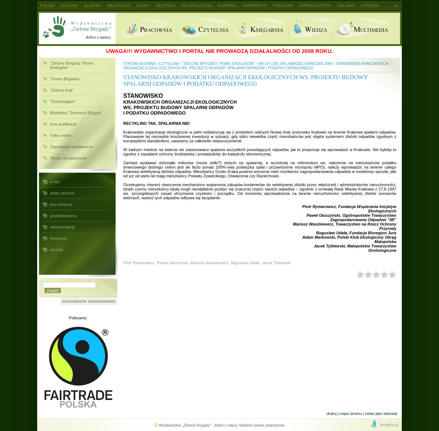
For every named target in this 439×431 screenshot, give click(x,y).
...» (394, 5)
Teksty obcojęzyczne (68, 158)
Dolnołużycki (196, 5)
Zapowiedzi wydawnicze (71, 147)
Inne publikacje (63, 124)
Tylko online (60, 135)
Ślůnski (92, 5)
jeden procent (62, 193)
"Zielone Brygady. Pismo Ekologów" (71, 65)
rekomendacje (62, 227)
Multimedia (366, 28)
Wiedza (310, 28)
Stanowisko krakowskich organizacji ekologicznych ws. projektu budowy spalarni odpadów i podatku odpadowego (255, 66)
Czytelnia (205, 28)
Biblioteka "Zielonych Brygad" (76, 113)
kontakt (56, 249)
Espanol (227, 5)
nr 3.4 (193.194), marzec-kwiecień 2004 (295, 64)
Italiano (346, 5)
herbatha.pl (389, 425)
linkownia (58, 238)
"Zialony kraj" (61, 90)
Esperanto (254, 5)
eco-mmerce (61, 204)
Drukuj (332, 414)
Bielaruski (119, 5)
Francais (283, 5)
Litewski (370, 5)
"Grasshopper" (63, 101)
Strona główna (139, 64)
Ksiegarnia (261, 28)
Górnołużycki (315, 5)
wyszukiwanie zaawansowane (89, 301)
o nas (55, 182)
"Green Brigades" (65, 79)
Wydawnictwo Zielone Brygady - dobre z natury (77, 28)
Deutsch (165, 5)
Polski (47, 5)
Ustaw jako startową (381, 414)
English (69, 5)
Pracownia (146, 28)
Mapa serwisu (350, 414)
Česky (143, 5)
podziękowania (63, 215)
